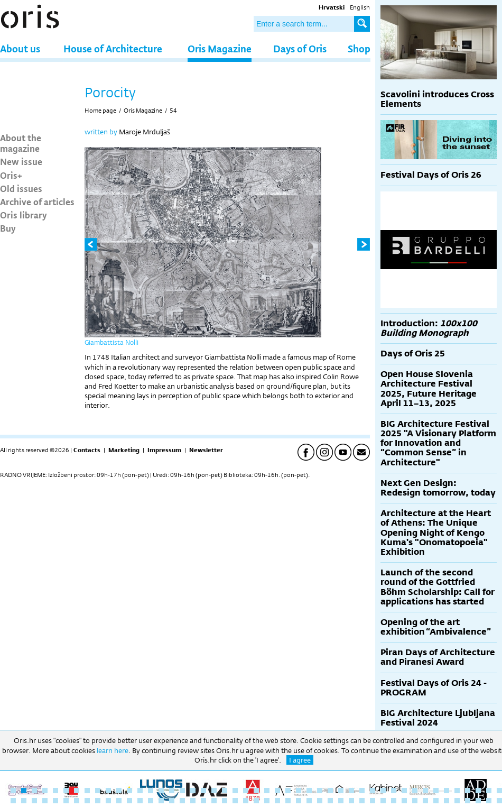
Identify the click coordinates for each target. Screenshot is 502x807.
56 (97, 800)
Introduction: (428, 328)
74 (288, 800)
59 (129, 800)
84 (393, 800)
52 (55, 800)
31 (330, 790)
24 (256, 790)
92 (478, 800)
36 (383, 790)
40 (425, 790)
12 (129, 790)
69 (235, 800)
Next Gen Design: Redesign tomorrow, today (438, 488)
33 (351, 790)
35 (372, 790)
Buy (8, 228)
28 (298, 790)
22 (235, 790)
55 (87, 800)
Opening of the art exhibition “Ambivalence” (435, 627)
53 (66, 800)
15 (161, 790)
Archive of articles (37, 201)
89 (446, 800)
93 (488, 800)
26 (277, 790)
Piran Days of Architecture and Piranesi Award (437, 657)
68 (224, 800)
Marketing (124, 450)
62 (161, 800)
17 (182, 790)
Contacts (86, 450)
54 (173, 110)
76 (309, 800)
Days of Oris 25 (412, 353)
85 (404, 800)
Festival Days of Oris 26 (430, 174)
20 (214, 790)
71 (256, 800)
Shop (359, 48)
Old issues (21, 188)
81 (362, 800)
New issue (21, 161)
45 (478, 790)
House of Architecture (112, 48)
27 (288, 790)
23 (245, 790)
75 (298, 800)
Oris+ (11, 175)
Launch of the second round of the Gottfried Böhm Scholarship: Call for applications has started (437, 587)
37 (393, 790)
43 (457, 790)
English (360, 7)
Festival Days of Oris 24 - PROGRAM (433, 687)
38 (404, 790)
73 (277, 800)
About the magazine (20, 142)
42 (446, 790)
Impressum (164, 450)
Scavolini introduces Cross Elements (437, 99)
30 (319, 790)
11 (119, 790)
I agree (300, 760)
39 (414, 790)
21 (224, 790)
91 (467, 800)
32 (340, 790)
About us (20, 48)
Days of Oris (300, 48)
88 (436, 800)
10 (108, 790)
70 (245, 800)
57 (108, 800)
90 (457, 800)
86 (414, 800)
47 (499, 790)
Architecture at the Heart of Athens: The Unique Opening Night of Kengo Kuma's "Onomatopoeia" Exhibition (435, 532)
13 (140, 790)
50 (34, 800)
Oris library (23, 214)
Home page (100, 110)
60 (140, 800)
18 (193, 790)
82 (372, 800)
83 (383, 800)
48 (13, 800)
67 (214, 800)
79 (340, 800)
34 (362, 790)
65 (193, 800)
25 (266, 790)
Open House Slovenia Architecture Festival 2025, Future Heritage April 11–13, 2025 (428, 389)
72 (266, 800)
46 (488, 790)
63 (171, 800)
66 (203, 800)
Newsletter (206, 450)
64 (182, 800)
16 (171, 790)
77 (319, 800)
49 (23, 800)
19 (203, 790)
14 (150, 790)
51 (45, 800)
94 (499, 800)
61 (150, 800)
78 (330, 800)
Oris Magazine (220, 48)
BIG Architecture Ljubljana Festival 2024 (437, 718)
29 (309, 790)
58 (119, 800)
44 (467, 790)
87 (425, 800)
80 (351, 800)
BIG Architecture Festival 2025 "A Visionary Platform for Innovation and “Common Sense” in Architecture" (438, 443)
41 (436, 790)
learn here (112, 750)
